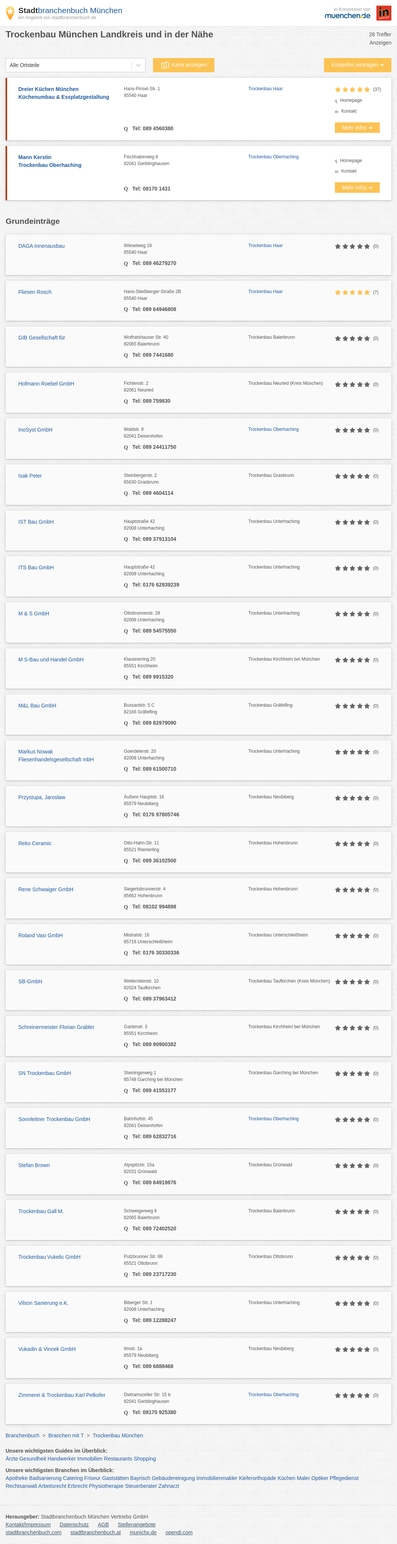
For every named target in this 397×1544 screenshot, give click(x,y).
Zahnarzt (169, 1486)
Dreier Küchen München (67, 93)
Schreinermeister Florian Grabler (56, 1027)
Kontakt (349, 111)
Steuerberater (141, 1486)
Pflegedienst (344, 1478)
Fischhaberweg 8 (186, 160)
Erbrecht (78, 1486)
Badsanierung (45, 1478)
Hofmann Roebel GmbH (46, 384)
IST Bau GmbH (36, 522)
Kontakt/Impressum (28, 1525)
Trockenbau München (118, 1435)
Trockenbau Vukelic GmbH (49, 1257)
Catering (73, 1478)
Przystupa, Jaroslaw (41, 797)
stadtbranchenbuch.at (95, 1532)
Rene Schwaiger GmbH (45, 889)
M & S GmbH (33, 613)
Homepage (351, 100)
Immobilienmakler (217, 1478)
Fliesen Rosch (35, 292)
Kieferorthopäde (257, 1478)
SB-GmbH (30, 981)
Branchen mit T (65, 1435)
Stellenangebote (137, 1525)
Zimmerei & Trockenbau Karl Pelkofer (62, 1395)
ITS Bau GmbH (36, 567)
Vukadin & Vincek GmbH (47, 1349)
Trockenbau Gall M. (41, 1211)
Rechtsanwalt (21, 1486)
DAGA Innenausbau (41, 246)
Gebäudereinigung (173, 1478)
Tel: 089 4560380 (152, 128)
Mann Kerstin (67, 161)
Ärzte (12, 1459)
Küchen (286, 1478)
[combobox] (9, 65)
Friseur (92, 1478)
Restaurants (118, 1459)
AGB (103, 1525)
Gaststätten (115, 1478)
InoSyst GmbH (35, 430)
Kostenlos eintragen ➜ (358, 65)
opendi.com (178, 1532)
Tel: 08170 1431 (151, 189)
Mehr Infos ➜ (357, 128)
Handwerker (62, 1459)
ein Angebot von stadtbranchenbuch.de (57, 17)
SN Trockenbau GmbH (44, 1073)
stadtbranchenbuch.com (33, 1532)
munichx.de (143, 1532)
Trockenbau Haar (265, 88)
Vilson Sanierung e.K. (43, 1303)
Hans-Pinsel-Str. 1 (186, 92)
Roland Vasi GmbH (40, 935)
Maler (303, 1478)
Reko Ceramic (35, 843)
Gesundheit (32, 1459)
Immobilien (90, 1459)
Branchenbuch (22, 1435)
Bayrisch (140, 1478)
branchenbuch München (70, 10)
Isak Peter (30, 476)
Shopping (145, 1459)
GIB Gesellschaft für (41, 338)
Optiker (319, 1478)
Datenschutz (74, 1525)
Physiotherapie (106, 1486)
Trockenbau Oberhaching (273, 156)
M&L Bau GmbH (37, 706)
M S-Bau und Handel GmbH (50, 660)
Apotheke (17, 1478)
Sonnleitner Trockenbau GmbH (54, 1119)
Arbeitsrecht (52, 1486)
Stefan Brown (34, 1165)
